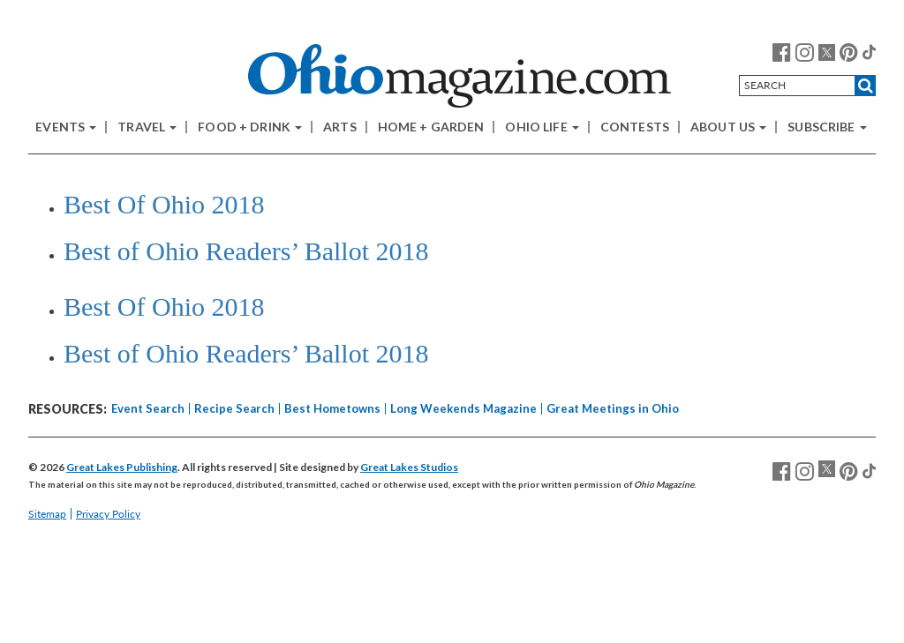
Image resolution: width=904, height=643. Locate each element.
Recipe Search (234, 408)
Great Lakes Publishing (121, 467)
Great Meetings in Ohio (612, 408)
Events (65, 127)
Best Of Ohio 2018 (164, 204)
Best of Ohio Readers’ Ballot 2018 (246, 250)
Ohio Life (541, 127)
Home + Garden (431, 127)
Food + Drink (250, 127)
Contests (634, 127)
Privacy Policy (108, 513)
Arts (340, 127)
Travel (147, 127)
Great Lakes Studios (409, 467)
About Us (728, 127)
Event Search (148, 408)
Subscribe (826, 127)
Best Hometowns (332, 408)
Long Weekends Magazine (463, 408)
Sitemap (47, 513)
